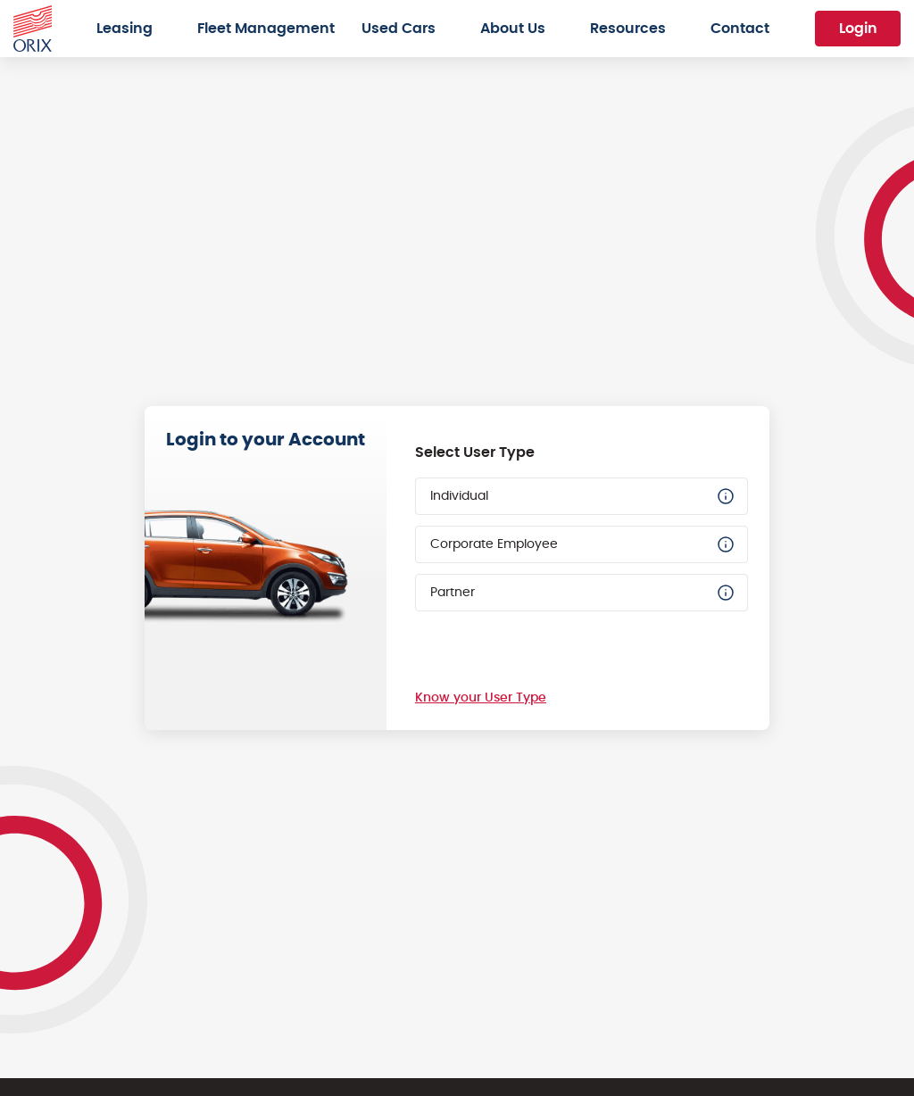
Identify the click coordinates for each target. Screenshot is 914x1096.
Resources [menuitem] (628, 28)
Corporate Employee (583, 544)
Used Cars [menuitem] (398, 28)
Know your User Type (480, 698)
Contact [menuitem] (739, 28)
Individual (583, 496)
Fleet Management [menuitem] (266, 28)
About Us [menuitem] (512, 28)
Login (858, 28)
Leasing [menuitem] (124, 28)
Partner (583, 592)
